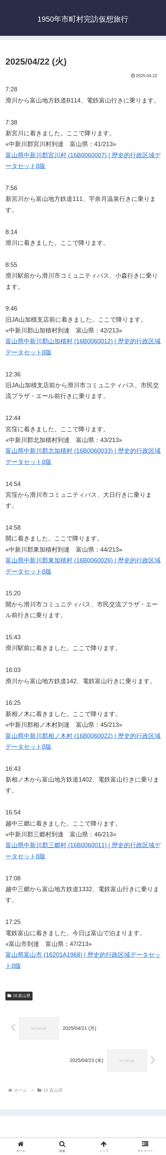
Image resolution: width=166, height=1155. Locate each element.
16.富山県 (18, 995)
